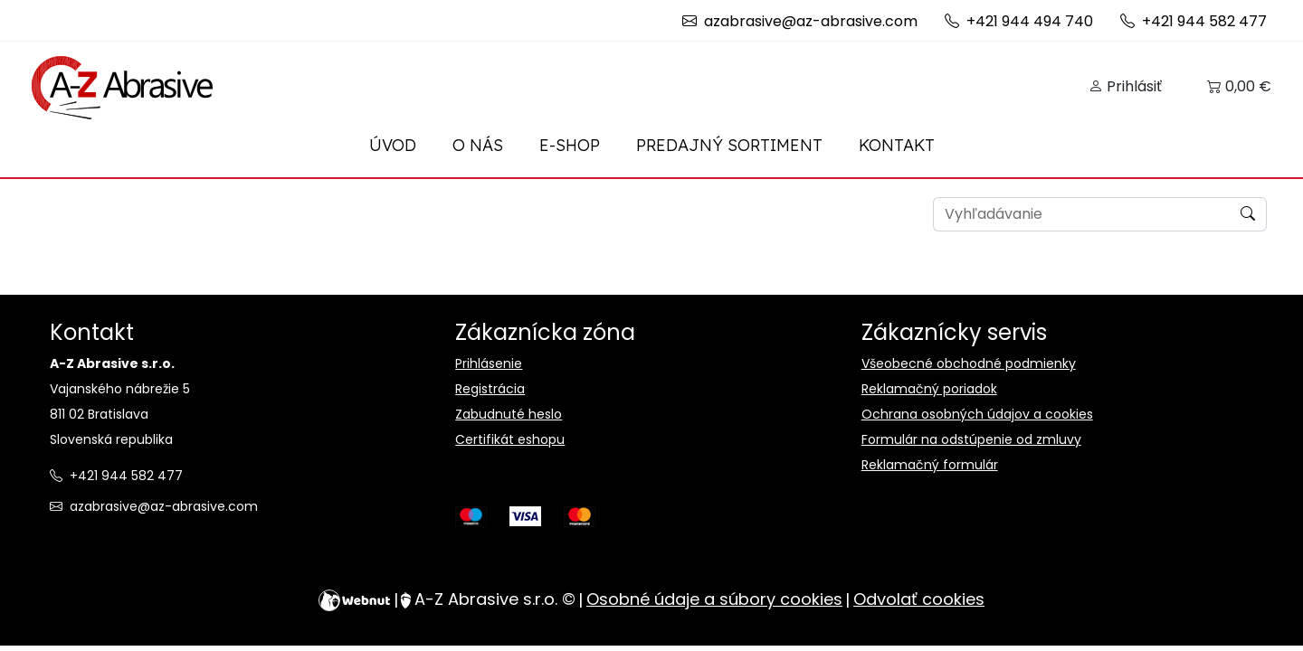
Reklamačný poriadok (929, 389)
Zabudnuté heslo (508, 414)
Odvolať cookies (918, 599)
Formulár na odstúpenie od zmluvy (971, 439)
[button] (1125, 87)
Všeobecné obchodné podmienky (968, 363)
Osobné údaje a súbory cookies (714, 599)
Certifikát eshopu (510, 439)
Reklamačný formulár (929, 465)
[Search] (1082, 214)
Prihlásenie (488, 363)
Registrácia (490, 389)
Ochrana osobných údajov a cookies (977, 414)
